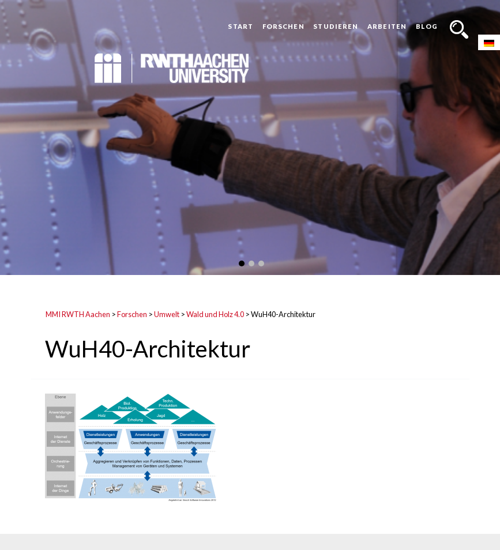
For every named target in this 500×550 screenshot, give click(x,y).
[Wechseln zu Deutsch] (489, 42)
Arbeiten (387, 26)
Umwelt (166, 314)
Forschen (283, 26)
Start (240, 26)
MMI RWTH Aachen (78, 314)
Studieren (335, 26)
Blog (427, 26)
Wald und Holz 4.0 (215, 314)
